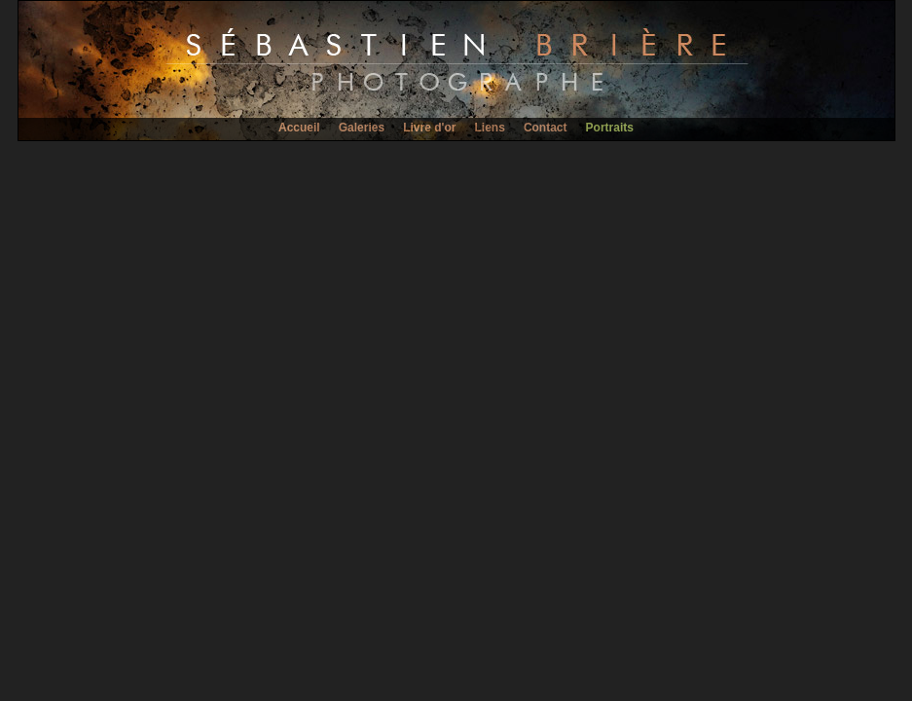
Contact (545, 127)
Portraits (610, 127)
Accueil (299, 127)
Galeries (361, 127)
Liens (489, 127)
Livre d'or (429, 127)
